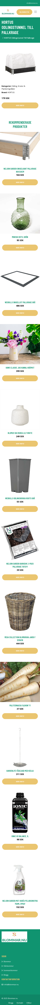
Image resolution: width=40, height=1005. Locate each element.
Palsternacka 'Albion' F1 (20, 705)
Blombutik (24, 12)
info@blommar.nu (32, 3)
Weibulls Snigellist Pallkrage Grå (20, 302)
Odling (14, 86)
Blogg (6, 975)
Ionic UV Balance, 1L (20, 836)
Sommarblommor (11, 970)
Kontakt (20, 1003)
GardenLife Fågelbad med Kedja (20, 770)
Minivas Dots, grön (20, 237)
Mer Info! (20, 105)
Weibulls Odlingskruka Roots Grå (20, 498)
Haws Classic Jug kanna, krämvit (20, 367)
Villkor (29, 1003)
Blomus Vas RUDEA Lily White (20, 433)
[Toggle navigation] (35, 12)
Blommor (7, 961)
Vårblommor (9, 966)
